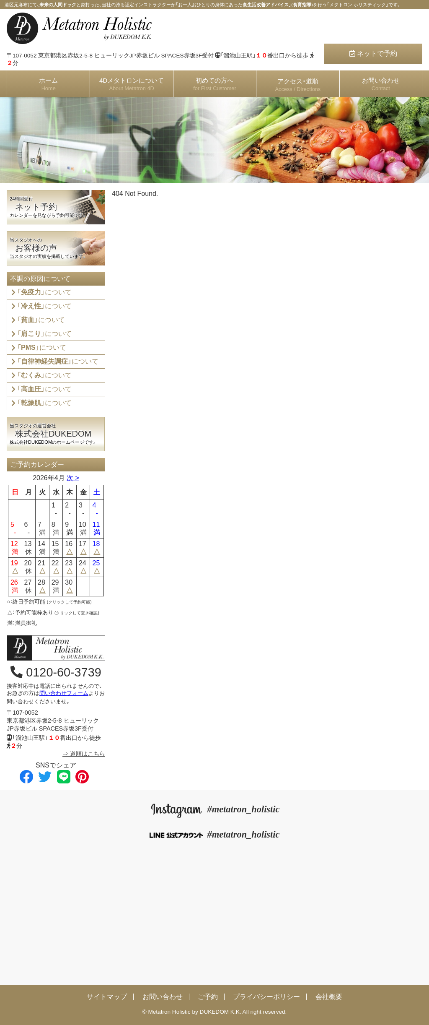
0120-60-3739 (55, 672)
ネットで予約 (373, 53)
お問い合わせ (162, 996)
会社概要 (328, 996)
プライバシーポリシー (266, 996)
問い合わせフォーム (63, 693)
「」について (44, 292)
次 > (73, 477)
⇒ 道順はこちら (83, 753)
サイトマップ (107, 996)
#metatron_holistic (215, 809)
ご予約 (208, 996)
